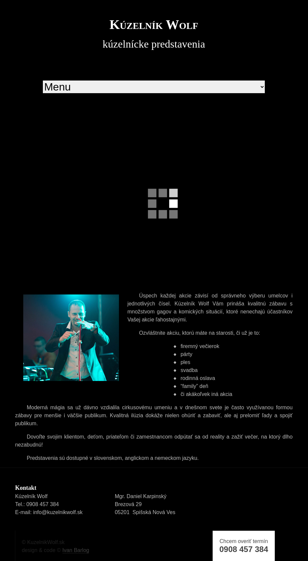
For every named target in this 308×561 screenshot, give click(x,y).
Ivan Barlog (75, 550)
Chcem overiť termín (243, 546)
